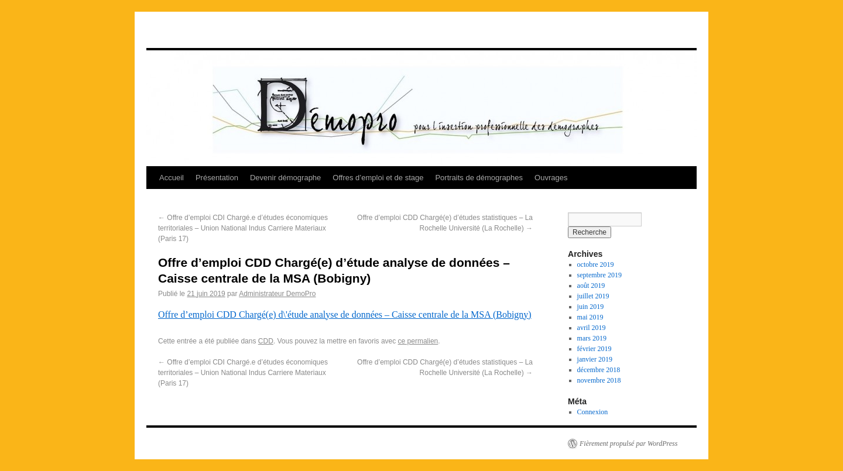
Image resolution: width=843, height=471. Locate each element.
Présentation (217, 177)
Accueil (171, 177)
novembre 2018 (599, 380)
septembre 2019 (599, 275)
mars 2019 (591, 338)
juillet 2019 (593, 296)
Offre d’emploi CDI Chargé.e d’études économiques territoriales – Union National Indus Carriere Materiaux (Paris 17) (243, 228)
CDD (265, 341)
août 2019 (591, 285)
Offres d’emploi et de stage (378, 177)
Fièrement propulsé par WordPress (628, 443)
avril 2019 (591, 328)
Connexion (592, 412)
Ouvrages (550, 177)
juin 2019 (590, 306)
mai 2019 (590, 317)
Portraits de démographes (479, 177)
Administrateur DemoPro (277, 294)
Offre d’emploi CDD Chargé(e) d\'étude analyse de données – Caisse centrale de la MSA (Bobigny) (345, 314)
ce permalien (418, 341)
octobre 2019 (595, 264)
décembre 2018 (599, 370)
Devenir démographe (285, 177)
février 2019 (594, 349)
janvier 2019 (594, 359)
